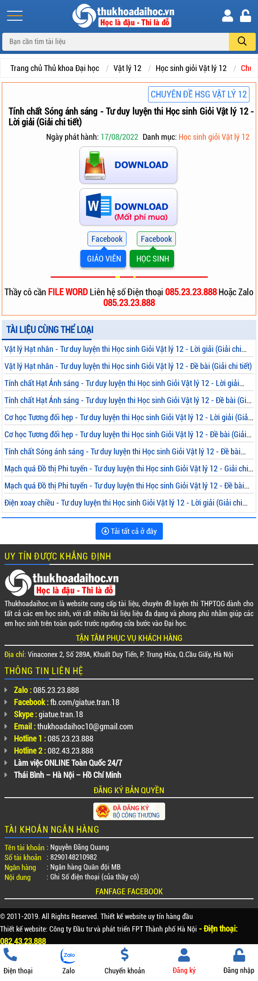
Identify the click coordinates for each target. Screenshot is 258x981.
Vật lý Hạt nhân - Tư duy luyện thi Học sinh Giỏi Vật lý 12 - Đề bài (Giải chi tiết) (128, 366)
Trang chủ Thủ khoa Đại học (54, 68)
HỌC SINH (152, 258)
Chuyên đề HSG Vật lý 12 (199, 94)
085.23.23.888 (192, 292)
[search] (242, 42)
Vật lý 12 (127, 68)
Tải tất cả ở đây (129, 531)
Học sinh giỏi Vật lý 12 (191, 68)
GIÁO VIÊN (103, 258)
